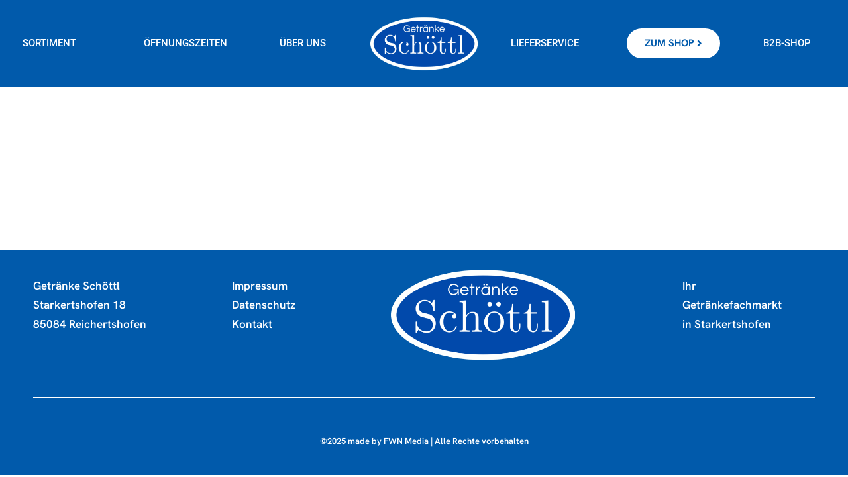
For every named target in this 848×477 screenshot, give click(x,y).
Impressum (260, 287)
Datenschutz (263, 306)
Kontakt (252, 326)
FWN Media (406, 443)
